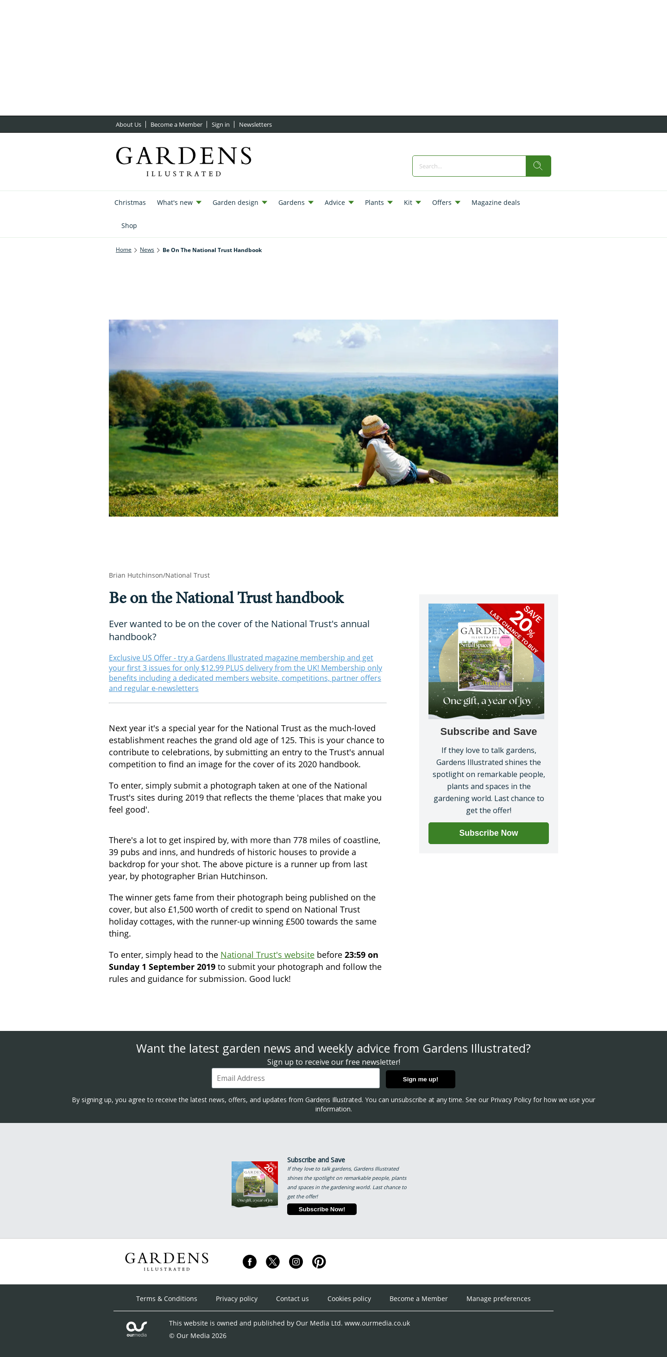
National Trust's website (267, 954)
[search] (538, 166)
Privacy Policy (511, 1099)
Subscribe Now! (322, 1209)
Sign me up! (420, 1079)
